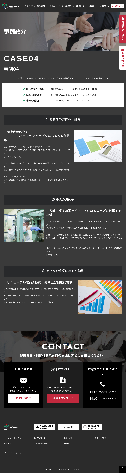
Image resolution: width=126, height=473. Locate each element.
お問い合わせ (119, 6)
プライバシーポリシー (13, 453)
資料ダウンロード (123, 31)
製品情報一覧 (80, 6)
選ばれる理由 (41, 6)
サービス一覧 (28, 6)
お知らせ (91, 6)
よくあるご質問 (41, 443)
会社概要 (103, 6)
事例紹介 (53, 6)
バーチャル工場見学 (65, 6)
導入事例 (8, 443)
